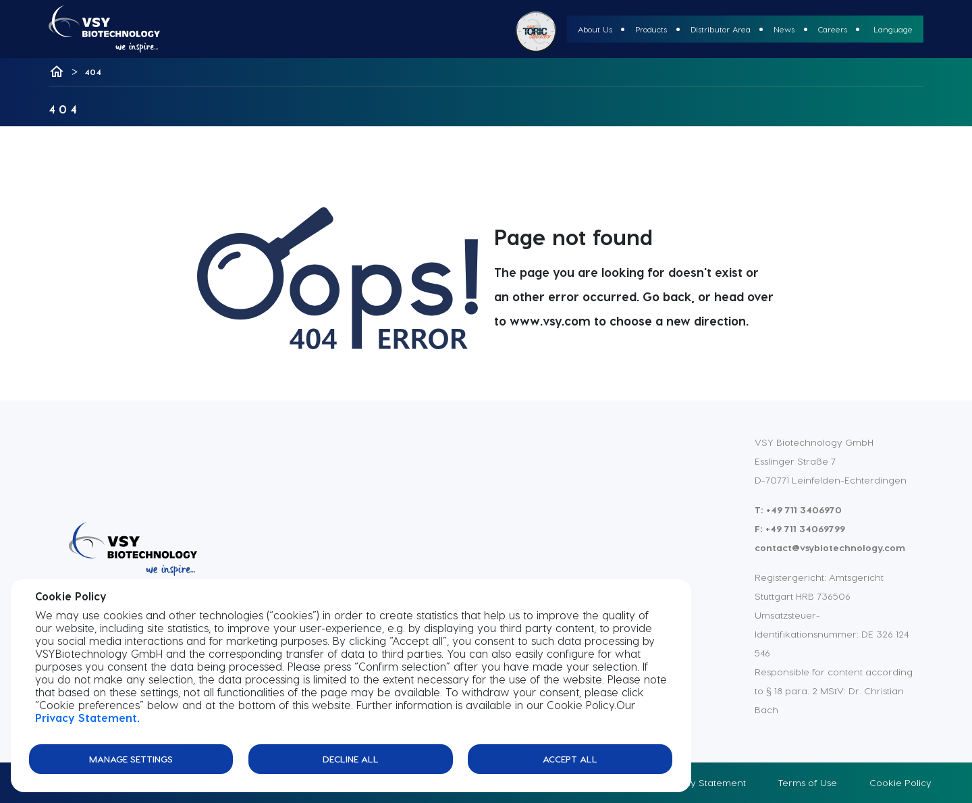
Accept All (570, 759)
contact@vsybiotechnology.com (830, 547)
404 (92, 71)
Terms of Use (807, 782)
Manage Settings (131, 759)
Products (651, 29)
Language (893, 29)
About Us (595, 29)
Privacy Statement (704, 782)
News (784, 29)
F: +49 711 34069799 (800, 528)
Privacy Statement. (87, 717)
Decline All (351, 759)
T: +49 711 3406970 (798, 509)
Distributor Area (721, 29)
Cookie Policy (900, 782)
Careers (832, 29)
